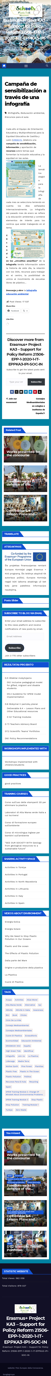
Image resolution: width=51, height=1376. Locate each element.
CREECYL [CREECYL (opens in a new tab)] (17, 140)
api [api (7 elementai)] (39, 1005)
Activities (19, 1175)
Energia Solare (13, 929)
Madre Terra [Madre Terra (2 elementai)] (23, 1061)
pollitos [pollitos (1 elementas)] (27, 1076)
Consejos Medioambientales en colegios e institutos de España (36, 406)
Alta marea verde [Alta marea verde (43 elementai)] (14, 1005)
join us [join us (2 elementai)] (21, 1056)
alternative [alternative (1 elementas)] (30, 1005)
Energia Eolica (12, 922)
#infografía (13, 113)
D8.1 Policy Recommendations (21, 738)
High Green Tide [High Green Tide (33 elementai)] (13, 1051)
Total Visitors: (10, 1286)
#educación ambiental (32, 113)
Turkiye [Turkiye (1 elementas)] (9, 1110)
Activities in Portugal (16, 874)
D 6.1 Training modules (19, 717)
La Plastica (11, 974)
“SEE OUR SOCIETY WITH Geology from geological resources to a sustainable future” (23, 845)
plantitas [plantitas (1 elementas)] (39, 1066)
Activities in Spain (14, 903)
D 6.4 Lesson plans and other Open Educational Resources (21, 1212)
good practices (13, 783)
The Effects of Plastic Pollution (22, 953)
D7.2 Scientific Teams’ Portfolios (22, 731)
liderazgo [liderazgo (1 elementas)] (10, 1061)
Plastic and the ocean (17, 946)
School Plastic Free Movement (20, 1179)
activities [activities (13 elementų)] (19, 1000)
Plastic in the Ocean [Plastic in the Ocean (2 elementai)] (29, 1071)
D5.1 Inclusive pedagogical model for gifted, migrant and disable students (24, 685)
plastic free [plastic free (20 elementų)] (11, 1071)
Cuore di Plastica (14, 982)
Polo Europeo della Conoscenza (29, 1368)
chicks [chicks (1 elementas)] (23, 1015)
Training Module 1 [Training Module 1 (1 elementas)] (30, 1105)
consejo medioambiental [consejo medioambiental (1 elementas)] (17, 1025)
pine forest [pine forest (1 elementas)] (26, 1066)
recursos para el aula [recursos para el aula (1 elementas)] (16, 1082)
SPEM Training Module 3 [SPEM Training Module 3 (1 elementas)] (17, 1100)
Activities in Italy (14, 896)
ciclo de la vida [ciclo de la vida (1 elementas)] (13, 1020)
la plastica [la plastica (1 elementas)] (33, 1056)
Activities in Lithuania (17, 889)
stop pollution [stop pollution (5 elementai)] (12, 1105)
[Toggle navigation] (26, 66)
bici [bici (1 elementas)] (7, 1015)
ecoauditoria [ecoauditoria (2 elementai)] (31, 1036)
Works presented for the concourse (23, 453)
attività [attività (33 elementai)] (9, 1010)
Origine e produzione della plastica (24, 967)
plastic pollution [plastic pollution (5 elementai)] (13, 1076)
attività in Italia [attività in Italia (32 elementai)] (23, 1010)
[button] (47, 65)
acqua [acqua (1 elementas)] (9, 1000)
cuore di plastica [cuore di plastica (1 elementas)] (14, 1036)
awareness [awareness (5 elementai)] (38, 1010)
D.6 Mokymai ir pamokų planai (21, 704)
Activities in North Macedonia (21, 881)
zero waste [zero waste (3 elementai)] (21, 1110)
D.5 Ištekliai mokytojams (18, 678)
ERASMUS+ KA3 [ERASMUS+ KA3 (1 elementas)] (13, 1046)
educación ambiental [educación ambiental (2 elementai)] (31, 1041)
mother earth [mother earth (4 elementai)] (12, 1066)
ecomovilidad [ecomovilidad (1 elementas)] (12, 1041)
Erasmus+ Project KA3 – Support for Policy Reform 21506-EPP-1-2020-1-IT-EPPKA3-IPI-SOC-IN (25, 32)
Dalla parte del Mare (16, 960)
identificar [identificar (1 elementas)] (28, 1051)
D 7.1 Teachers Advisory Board (21, 724)
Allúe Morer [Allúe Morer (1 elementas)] (32, 1000)
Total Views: (9, 1278)
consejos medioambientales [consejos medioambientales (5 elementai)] (19, 1030)
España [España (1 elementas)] (27, 1046)
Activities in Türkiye (15, 867)
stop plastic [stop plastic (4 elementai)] (37, 1100)
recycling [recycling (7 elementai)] (33, 1082)
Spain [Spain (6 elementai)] (8, 1087)
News (10, 1152)
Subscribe (36, 382)
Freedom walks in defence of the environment (21, 484)
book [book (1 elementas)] (15, 1015)
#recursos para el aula (16, 117)
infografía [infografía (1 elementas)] (10, 1056)
